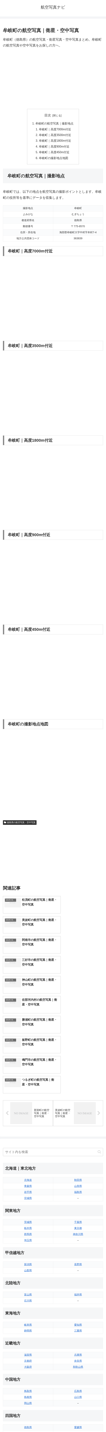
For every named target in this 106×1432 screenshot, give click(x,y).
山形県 (78, 1087)
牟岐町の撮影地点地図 (53, 159)
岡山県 (28, 1304)
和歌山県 (78, 1268)
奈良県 (78, 1262)
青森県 (28, 1087)
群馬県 (28, 1136)
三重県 (78, 1232)
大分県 (78, 1359)
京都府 (28, 1262)
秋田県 (78, 1081)
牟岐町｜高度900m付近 (54, 147)
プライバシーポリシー (79, 1420)
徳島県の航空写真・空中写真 (19, 823)
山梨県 (28, 1172)
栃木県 (28, 1130)
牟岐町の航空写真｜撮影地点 (54, 123)
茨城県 (28, 1123)
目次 (47, 115)
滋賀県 (28, 1256)
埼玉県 (28, 1142)
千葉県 (78, 1123)
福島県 (78, 1093)
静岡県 (28, 1232)
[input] (53, 1054)
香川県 (28, 1335)
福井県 (78, 1196)
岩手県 (28, 1093)
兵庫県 (78, 1256)
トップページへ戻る (27, 1420)
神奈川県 (78, 1136)
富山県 (28, 1196)
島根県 (28, 1298)
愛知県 (78, 1226)
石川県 (28, 1202)
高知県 (78, 1335)
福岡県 (28, 1359)
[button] (99, 1054)
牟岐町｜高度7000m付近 (55, 129)
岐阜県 (28, 1226)
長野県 (78, 1166)
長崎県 (28, 1371)
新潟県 (28, 1166)
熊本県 (28, 1377)
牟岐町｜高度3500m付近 (55, 135)
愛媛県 (78, 1329)
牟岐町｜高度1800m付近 (55, 141)
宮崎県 (78, 1365)
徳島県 (28, 1329)
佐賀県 (28, 1365)
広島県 (78, 1292)
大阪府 (28, 1268)
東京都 (78, 1130)
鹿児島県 (78, 1371)
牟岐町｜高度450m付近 (54, 153)
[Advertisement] (53, 78)
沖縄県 (78, 1377)
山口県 (78, 1298)
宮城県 (28, 1099)
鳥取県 (28, 1292)
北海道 (28, 1081)
